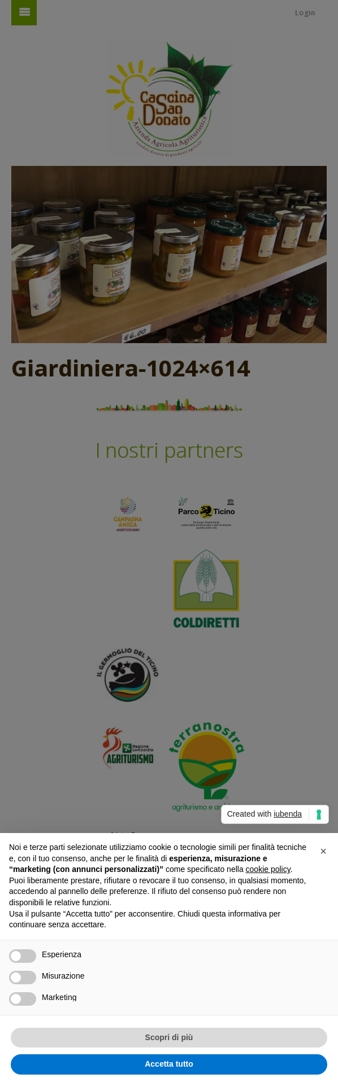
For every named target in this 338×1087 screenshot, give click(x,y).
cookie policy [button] (268, 869)
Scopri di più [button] (169, 1037)
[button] (323, 851)
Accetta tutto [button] (169, 1063)
